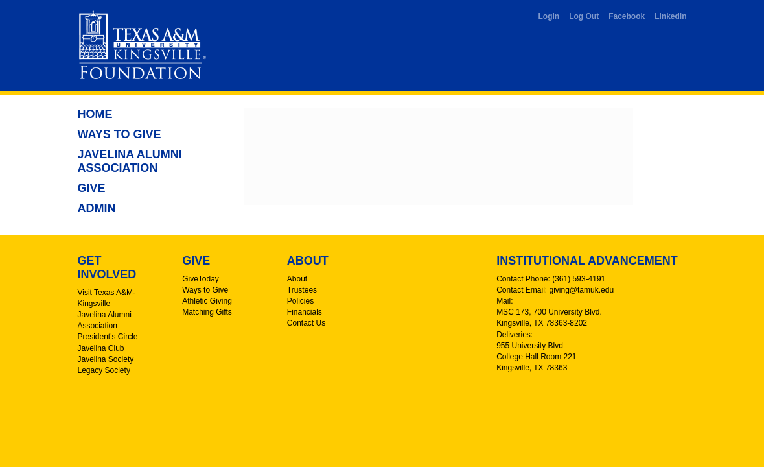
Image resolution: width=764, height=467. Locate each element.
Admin (97, 208)
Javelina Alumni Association (130, 161)
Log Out (584, 16)
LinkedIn (670, 16)
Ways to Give (119, 134)
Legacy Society (104, 370)
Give (92, 188)
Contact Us (306, 323)
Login (549, 16)
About (297, 278)
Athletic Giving (207, 300)
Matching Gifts (207, 312)
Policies (300, 300)
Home (95, 114)
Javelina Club (101, 348)
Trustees (302, 289)
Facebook (626, 16)
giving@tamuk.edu (582, 289)
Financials (304, 312)
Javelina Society (106, 359)
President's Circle (108, 336)
